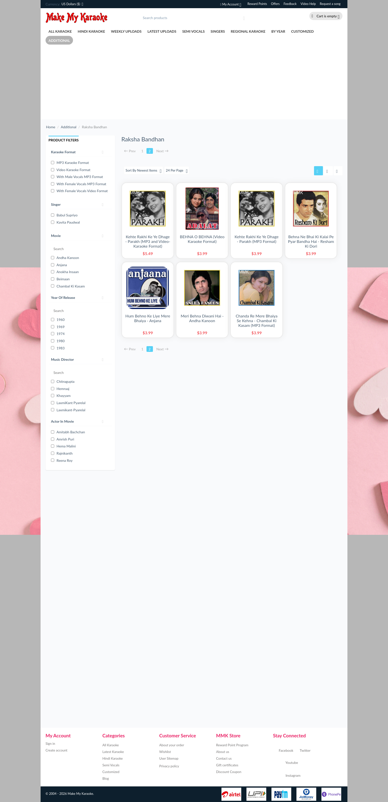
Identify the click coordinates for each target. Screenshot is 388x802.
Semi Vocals (193, 31)
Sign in (50, 744)
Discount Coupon (228, 772)
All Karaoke (60, 31)
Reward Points (257, 4)
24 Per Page (178, 171)
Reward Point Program (232, 745)
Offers (275, 4)
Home (50, 127)
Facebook (283, 750)
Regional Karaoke (248, 31)
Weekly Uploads (126, 31)
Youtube (285, 763)
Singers (218, 31)
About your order (171, 745)
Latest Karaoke (113, 752)
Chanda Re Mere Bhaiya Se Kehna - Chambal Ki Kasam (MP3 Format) (257, 321)
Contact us (224, 758)
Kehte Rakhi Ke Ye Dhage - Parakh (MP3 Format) (257, 239)
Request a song (330, 4)
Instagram (286, 776)
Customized (302, 31)
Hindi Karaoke (91, 31)
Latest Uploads (161, 31)
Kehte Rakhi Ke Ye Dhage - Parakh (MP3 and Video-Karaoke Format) (147, 241)
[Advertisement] (194, 82)
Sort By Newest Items (144, 171)
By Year (278, 31)
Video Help (308, 4)
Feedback (290, 4)
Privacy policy (169, 766)
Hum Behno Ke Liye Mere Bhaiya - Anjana (147, 318)
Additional (59, 40)
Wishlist (165, 752)
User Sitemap (168, 758)
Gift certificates (227, 765)
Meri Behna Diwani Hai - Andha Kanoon (202, 318)
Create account (56, 750)
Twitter (302, 750)
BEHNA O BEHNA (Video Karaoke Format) (202, 239)
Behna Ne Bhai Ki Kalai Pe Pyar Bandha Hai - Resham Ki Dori (311, 241)
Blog (105, 778)
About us (222, 752)
